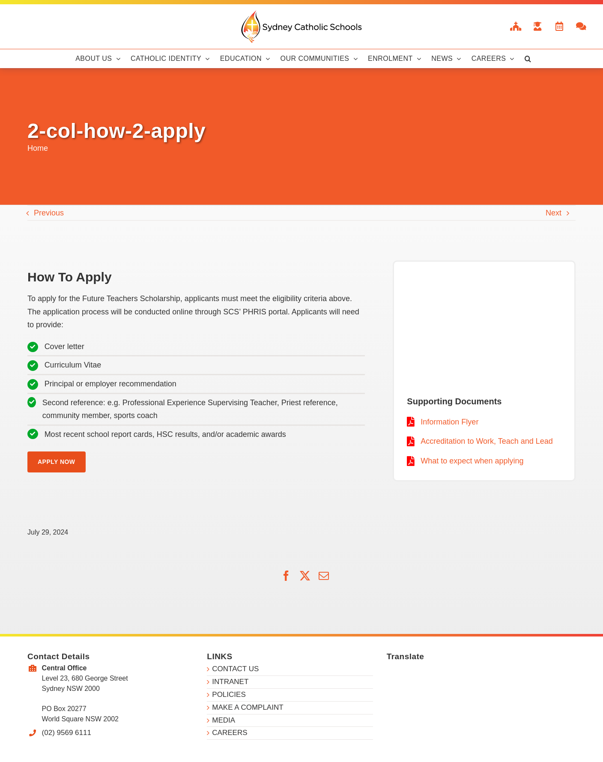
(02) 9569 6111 (66, 733)
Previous (49, 213)
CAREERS (229, 733)
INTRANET (230, 682)
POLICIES (228, 694)
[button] (528, 58)
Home (37, 148)
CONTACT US (235, 669)
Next (553, 213)
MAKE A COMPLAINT (247, 707)
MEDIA (223, 720)
